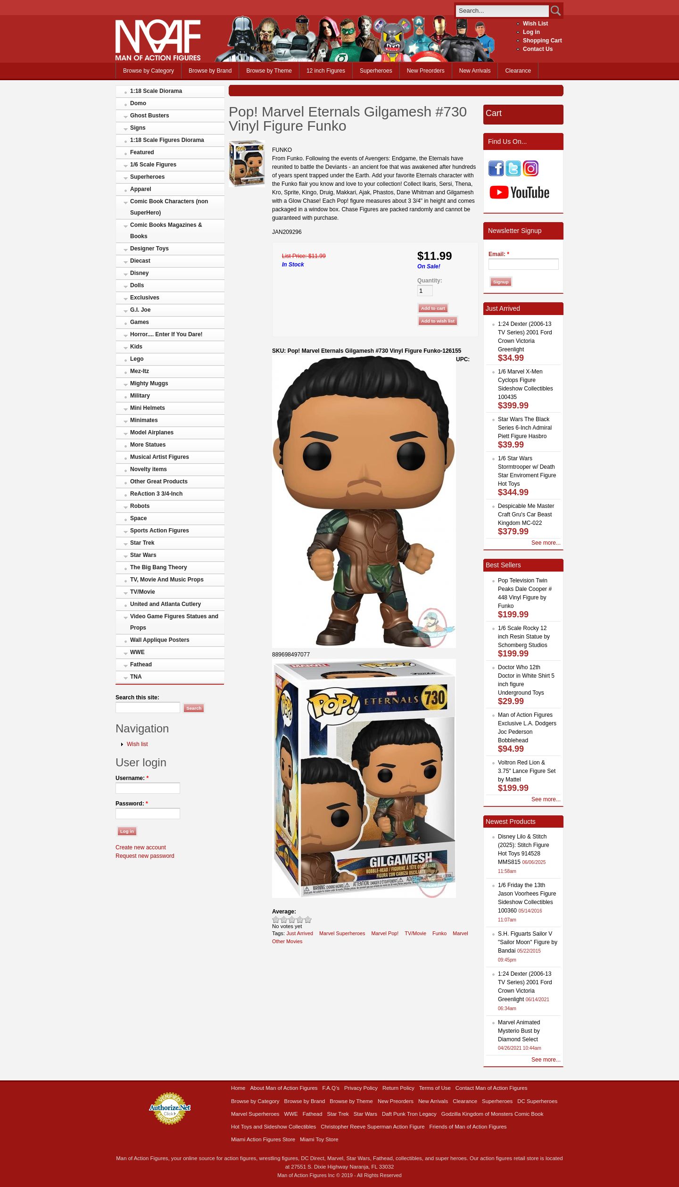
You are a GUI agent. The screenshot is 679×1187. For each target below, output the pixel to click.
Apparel (140, 189)
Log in (531, 32)
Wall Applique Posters (160, 640)
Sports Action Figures (159, 530)
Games (139, 322)
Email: (499, 254)
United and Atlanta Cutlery (165, 604)
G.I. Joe (140, 310)
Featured (142, 152)
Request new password (145, 856)
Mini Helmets (147, 408)
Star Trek (142, 543)
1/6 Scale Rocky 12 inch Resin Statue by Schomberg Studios (524, 636)
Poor (276, 919)
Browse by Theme (269, 70)
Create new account (141, 847)
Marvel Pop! (385, 933)
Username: (132, 778)
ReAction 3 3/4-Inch (156, 493)
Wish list (137, 744)
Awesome (308, 919)
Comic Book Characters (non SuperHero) (169, 207)
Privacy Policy (361, 1088)
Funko (439, 933)
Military (140, 395)
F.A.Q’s (331, 1088)
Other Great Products (159, 481)
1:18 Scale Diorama (156, 91)
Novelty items (148, 469)
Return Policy (398, 1088)
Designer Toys (149, 248)
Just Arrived (299, 933)
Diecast (140, 260)
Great (300, 919)
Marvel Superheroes (342, 933)
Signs (138, 128)
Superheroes (376, 70)
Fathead (141, 664)
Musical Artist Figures (159, 457)
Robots (139, 506)
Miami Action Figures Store (263, 1139)
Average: (284, 911)
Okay (284, 919)
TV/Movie (142, 592)
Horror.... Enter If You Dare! (166, 334)
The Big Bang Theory (158, 567)
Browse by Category (148, 70)
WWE (137, 652)
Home (238, 1088)
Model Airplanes (152, 432)
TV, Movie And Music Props (167, 579)
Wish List (535, 23)
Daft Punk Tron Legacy (409, 1114)
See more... (546, 543)
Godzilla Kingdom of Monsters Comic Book (492, 1114)
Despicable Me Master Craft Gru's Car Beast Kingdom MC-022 (526, 514)
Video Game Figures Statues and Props (174, 622)
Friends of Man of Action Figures (468, 1126)
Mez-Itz (139, 371)
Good (292, 919)
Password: (132, 803)
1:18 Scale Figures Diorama (167, 140)
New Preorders (426, 70)
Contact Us (538, 49)
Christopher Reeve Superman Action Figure (372, 1126)
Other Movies (287, 941)
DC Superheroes (537, 1101)
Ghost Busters (149, 115)
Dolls (137, 285)
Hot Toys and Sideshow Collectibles (273, 1126)
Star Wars (143, 555)
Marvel (460, 933)
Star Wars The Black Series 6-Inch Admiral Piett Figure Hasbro (525, 428)
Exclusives (144, 297)
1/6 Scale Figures (153, 164)
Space (138, 518)
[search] (502, 10)
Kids (136, 346)
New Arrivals (475, 70)
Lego (137, 359)
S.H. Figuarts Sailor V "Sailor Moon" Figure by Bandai (527, 942)
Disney (139, 273)
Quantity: (429, 280)
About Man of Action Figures (283, 1088)
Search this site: (137, 697)
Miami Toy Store (319, 1139)
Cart (494, 113)
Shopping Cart (542, 40)
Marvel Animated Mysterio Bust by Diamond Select (519, 1031)
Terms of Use (435, 1088)
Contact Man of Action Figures (491, 1088)
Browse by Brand (210, 70)
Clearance (518, 70)
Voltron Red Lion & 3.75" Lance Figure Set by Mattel (526, 771)
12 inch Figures (325, 70)
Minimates (144, 420)
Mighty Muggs (149, 383)
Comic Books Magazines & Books (166, 231)
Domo (138, 103)
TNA (136, 676)
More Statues (148, 444)
